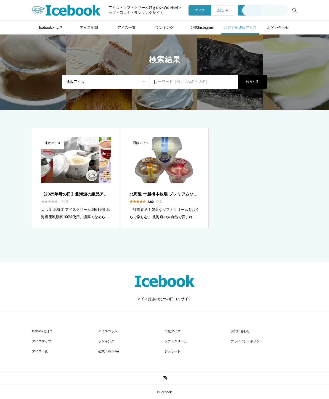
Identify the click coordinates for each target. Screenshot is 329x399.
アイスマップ (41, 341)
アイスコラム (107, 331)
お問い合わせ (278, 27)
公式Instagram (202, 27)
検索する (252, 81)
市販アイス (172, 331)
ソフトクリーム (175, 341)
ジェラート (172, 351)
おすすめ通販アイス (240, 27)
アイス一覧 (126, 27)
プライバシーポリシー (247, 341)
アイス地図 (89, 27)
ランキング (164, 27)
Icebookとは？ (51, 27)
